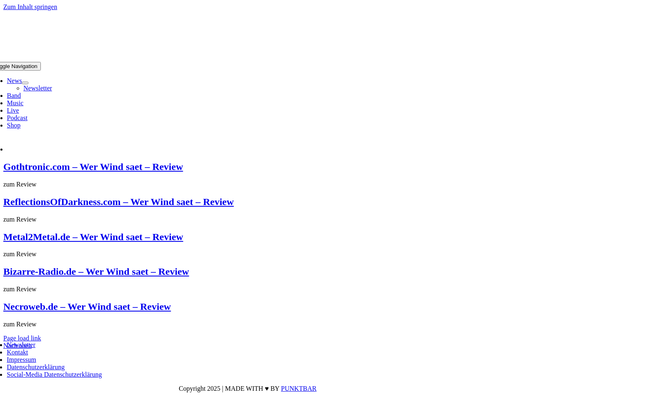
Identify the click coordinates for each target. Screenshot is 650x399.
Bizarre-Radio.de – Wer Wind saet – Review (96, 271)
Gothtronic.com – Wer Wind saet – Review (93, 166)
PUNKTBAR (298, 388)
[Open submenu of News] (25, 83)
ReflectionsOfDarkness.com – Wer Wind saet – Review (118, 201)
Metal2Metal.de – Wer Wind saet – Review (93, 236)
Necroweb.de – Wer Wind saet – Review (87, 306)
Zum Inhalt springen (30, 6)
